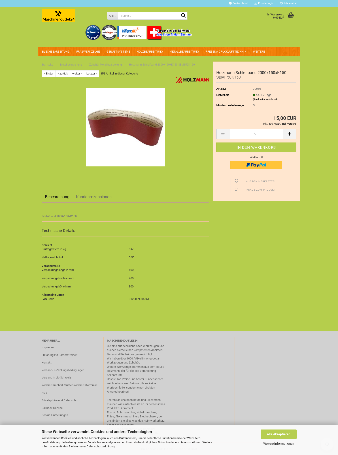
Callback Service (52, 408)
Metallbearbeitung (184, 51)
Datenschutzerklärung (101, 446)
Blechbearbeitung (56, 51)
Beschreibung (57, 196)
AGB (44, 392)
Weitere (259, 51)
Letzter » (91, 73)
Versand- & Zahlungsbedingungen (63, 370)
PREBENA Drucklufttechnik (226, 51)
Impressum (49, 347)
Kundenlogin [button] (264, 3)
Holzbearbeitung (150, 51)
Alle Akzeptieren (278, 434)
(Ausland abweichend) (265, 99)
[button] (238, 3)
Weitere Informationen (278, 443)
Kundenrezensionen (94, 196)
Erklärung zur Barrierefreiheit (59, 355)
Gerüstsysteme (118, 51)
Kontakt (46, 362)
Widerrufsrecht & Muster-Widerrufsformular (69, 385)
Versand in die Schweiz (56, 377)
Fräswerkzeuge (88, 51)
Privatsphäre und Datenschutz (61, 400)
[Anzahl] (256, 134)
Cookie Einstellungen (55, 415)
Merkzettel (288, 3)
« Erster (48, 73)
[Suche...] (112, 16)
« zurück (62, 73)
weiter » (77, 73)
